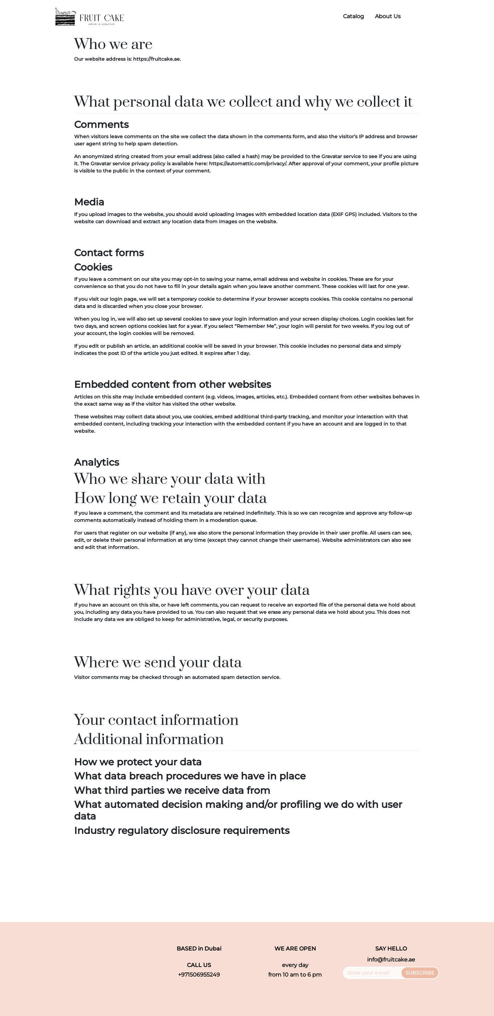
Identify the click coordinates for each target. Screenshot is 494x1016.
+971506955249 (199, 974)
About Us (388, 16)
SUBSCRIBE (419, 973)
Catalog (353, 16)
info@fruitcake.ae (391, 959)
